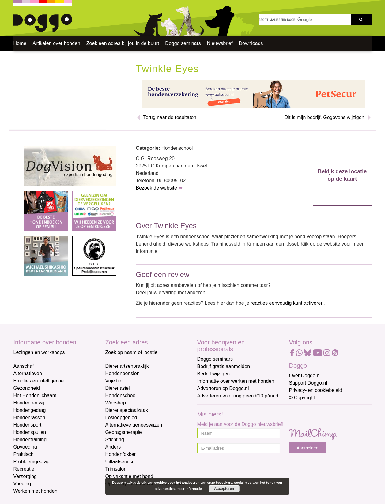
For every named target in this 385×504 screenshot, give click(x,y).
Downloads (251, 43)
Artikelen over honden (56, 43)
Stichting (114, 439)
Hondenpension (122, 373)
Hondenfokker (120, 454)
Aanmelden (308, 448)
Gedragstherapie (123, 432)
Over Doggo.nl (305, 375)
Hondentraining (30, 439)
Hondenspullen (29, 432)
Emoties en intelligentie (38, 380)
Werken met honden (35, 491)
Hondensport (27, 424)
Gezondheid (26, 388)
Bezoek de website (156, 187)
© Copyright (302, 397)
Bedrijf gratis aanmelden (223, 366)
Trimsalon (116, 469)
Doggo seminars (183, 43)
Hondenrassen (29, 417)
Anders (113, 446)
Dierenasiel (117, 388)
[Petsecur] (253, 93)
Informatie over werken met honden (235, 381)
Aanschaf (23, 366)
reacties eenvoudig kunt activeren (287, 303)
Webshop (115, 402)
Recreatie (23, 469)
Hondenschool (121, 395)
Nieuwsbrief (220, 43)
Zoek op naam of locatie (131, 352)
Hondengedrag (29, 410)
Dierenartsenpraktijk (127, 366)
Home (20, 43)
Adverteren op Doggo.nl (223, 388)
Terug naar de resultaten (169, 117)
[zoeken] (305, 19)
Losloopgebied (121, 417)
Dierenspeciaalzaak (126, 410)
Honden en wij (28, 402)
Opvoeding (25, 446)
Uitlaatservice (120, 461)
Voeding (22, 483)
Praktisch (23, 454)
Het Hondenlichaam (35, 395)
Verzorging (25, 476)
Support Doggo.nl (308, 383)
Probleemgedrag (31, 461)
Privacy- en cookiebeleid (315, 390)
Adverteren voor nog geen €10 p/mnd (237, 395)
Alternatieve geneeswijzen (133, 424)
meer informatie (189, 489)
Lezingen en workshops (39, 352)
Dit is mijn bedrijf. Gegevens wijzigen (324, 117)
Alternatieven (27, 373)
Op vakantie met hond (129, 476)
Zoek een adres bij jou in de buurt (122, 43)
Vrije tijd (114, 380)
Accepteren (224, 489)
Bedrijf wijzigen (213, 373)
